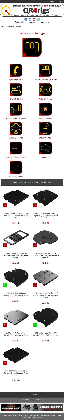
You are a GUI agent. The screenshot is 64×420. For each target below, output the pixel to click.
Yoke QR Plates (45, 98)
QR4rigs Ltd (16, 415)
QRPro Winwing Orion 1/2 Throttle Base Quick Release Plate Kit (16, 255)
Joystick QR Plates (16, 78)
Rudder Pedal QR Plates (16, 117)
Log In (60, 2)
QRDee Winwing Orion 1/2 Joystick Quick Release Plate (45, 334)
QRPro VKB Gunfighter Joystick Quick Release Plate (16, 334)
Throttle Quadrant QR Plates (45, 78)
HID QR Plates (45, 156)
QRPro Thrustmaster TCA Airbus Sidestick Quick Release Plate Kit (45, 255)
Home (52, 2)
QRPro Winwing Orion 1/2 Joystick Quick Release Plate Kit (16, 373)
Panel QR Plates (45, 117)
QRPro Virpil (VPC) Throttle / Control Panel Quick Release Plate (45, 295)
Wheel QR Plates (16, 137)
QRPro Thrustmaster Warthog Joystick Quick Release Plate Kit (45, 215)
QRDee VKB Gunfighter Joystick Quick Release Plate (16, 294)
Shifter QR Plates (45, 137)
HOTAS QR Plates (16, 98)
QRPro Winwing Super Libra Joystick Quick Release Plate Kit (16, 215)
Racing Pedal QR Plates (16, 156)
